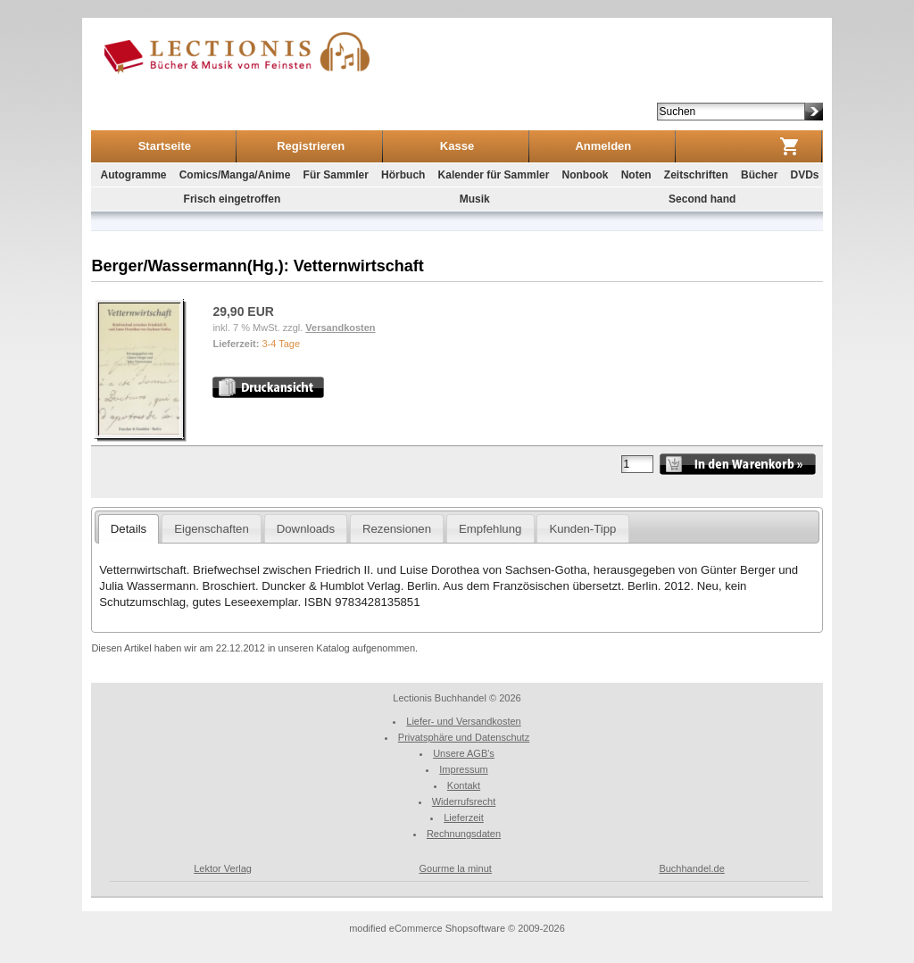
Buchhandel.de (691, 868)
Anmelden (603, 146)
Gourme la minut (456, 868)
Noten (636, 175)
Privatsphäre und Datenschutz (463, 737)
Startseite (164, 146)
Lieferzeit (464, 817)
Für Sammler (336, 175)
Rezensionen (396, 528)
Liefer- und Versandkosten (463, 721)
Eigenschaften (211, 528)
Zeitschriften (696, 175)
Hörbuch (403, 175)
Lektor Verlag (223, 868)
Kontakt (463, 785)
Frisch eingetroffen (232, 199)
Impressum (463, 769)
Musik (475, 199)
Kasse (457, 146)
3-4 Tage (281, 343)
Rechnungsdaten (464, 833)
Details (128, 528)
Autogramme (133, 175)
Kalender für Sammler (494, 175)
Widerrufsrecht (464, 801)
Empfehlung (490, 528)
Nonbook (584, 175)
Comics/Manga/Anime (235, 175)
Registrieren (311, 146)
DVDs (805, 175)
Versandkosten (340, 327)
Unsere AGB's (463, 753)
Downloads (306, 528)
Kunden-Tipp (582, 528)
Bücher (759, 175)
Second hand (702, 199)
